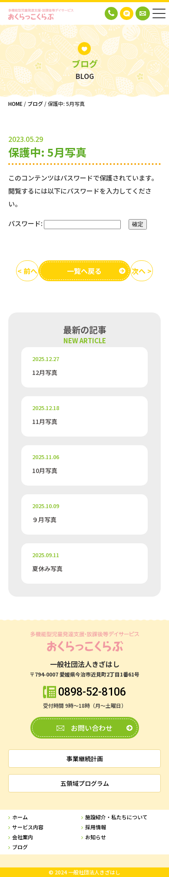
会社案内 (22, 837)
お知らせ (95, 837)
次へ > (142, 271)
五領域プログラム (84, 783)
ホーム (20, 817)
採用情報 (95, 827)
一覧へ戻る (84, 271)
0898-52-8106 (92, 692)
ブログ (20, 847)
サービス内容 (27, 827)
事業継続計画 (84, 758)
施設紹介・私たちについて (116, 817)
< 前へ (27, 271)
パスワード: (64, 224)
